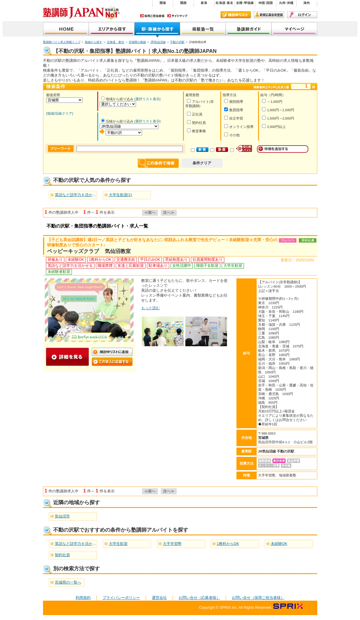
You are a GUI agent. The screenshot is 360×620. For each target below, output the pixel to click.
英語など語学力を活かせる (77, 543)
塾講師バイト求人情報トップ (62, 42)
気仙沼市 (62, 516)
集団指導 (233, 109)
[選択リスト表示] (148, 99)
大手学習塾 (172, 543)
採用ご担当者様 (152, 15)
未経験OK (279, 543)
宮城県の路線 (137, 42)
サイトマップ (177, 15)
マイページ (294, 29)
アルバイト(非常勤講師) (199, 103)
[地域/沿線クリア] (59, 113)
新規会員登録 (269, 14)
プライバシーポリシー (121, 597)
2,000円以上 (274, 126)
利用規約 (83, 597)
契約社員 (196, 122)
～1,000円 (272, 101)
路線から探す (93, 42)
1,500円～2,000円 (278, 118)
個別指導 (233, 101)
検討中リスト (236, 14)
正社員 (194, 114)
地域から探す (112, 29)
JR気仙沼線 (158, 42)
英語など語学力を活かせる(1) (80, 195)
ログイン (302, 14)
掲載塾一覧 (203, 29)
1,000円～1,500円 (278, 109)
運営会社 (159, 597)
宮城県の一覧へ (68, 582)
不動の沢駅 (177, 42)
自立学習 (233, 118)
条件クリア (202, 163)
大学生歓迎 (118, 543)
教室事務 (196, 131)
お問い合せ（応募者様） (199, 597)
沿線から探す (157, 29)
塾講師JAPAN (66, 29)
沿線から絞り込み (117, 121)
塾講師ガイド (249, 29)
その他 (232, 135)
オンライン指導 (238, 126)
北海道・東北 (115, 42)
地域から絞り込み (117, 99)
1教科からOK (228, 543)
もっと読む (150, 308)
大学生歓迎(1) (120, 195)
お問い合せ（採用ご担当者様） (258, 597)
